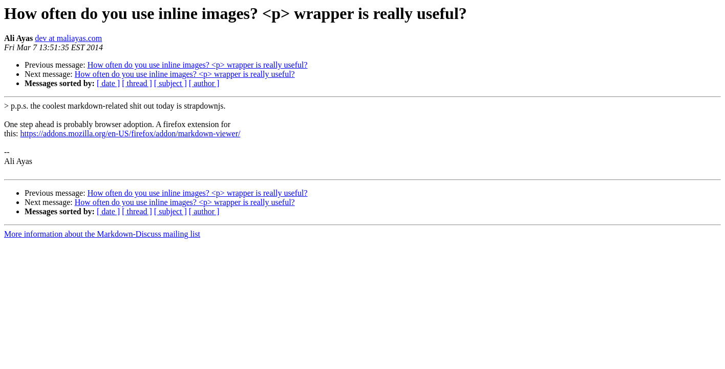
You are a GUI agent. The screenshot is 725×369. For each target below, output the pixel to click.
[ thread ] (137, 83)
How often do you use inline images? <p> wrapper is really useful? (198, 64)
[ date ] (108, 83)
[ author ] (204, 83)
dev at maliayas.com (68, 38)
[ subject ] (170, 83)
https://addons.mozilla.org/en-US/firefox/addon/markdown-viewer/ (130, 133)
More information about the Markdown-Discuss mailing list (102, 234)
